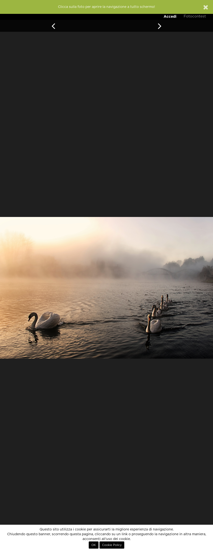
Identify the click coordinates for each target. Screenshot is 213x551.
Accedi (170, 16)
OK (93, 545)
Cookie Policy (112, 545)
